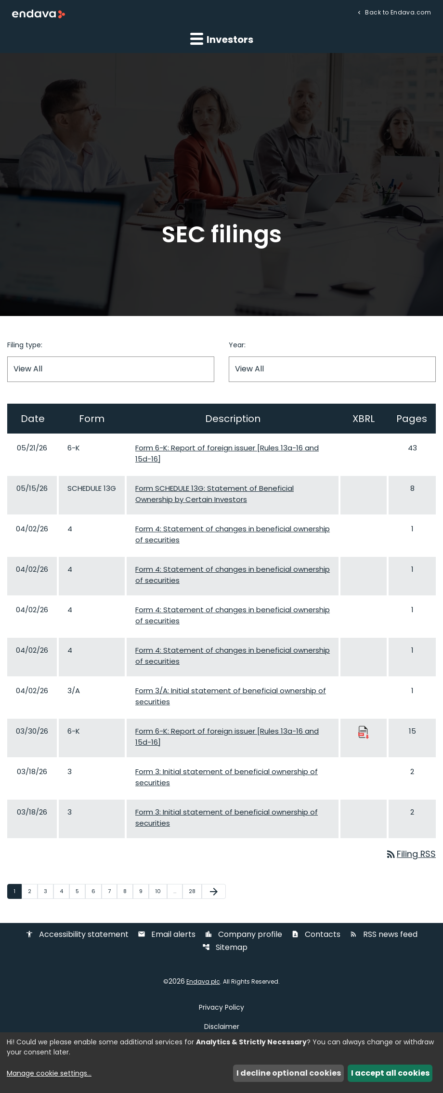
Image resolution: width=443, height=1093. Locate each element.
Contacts (315, 935)
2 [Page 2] (32, 891)
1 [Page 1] (17, 891)
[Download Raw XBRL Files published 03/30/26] (363, 732)
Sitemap (225, 948)
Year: (237, 345)
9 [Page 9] (144, 891)
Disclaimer (221, 1027)
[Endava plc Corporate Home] (38, 13)
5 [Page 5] (80, 891)
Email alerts (166, 935)
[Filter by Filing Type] (110, 369)
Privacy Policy (221, 1007)
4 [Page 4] (64, 891)
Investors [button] (221, 39)
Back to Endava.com (397, 11)
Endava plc (203, 982)
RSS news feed (383, 935)
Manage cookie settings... (49, 1073)
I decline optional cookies (288, 1073)
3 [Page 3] (48, 891)
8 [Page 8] (128, 891)
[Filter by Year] (332, 369)
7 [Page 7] (112, 891)
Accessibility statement (77, 935)
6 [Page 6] (96, 891)
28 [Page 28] (195, 891)
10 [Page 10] (161, 891)
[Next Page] (214, 891)
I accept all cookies (390, 1073)
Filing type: (24, 345)
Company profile (243, 935)
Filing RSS (410, 854)
